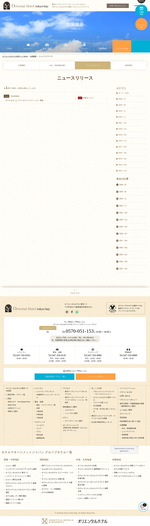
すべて (124, 93)
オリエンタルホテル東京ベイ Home (15, 56)
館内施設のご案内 (70, 407)
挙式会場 (39, 435)
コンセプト (40, 425)
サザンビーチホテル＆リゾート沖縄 (127, 476)
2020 (123, 129)
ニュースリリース (93, 65)
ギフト (65, 418)
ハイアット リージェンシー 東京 (18, 476)
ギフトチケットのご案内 (73, 421)
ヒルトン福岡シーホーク (87, 498)
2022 (122, 117)
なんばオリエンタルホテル (52, 469)
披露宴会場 (40, 438)
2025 (122, 105)
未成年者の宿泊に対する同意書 (133, 438)
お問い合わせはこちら (118, 6)
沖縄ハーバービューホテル (124, 473)
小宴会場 (39, 418)
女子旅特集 (97, 406)
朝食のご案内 (13, 411)
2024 (122, 111)
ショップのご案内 (71, 413)
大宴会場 (39, 411)
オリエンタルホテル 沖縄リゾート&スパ (129, 466)
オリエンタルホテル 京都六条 (53, 479)
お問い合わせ (125, 396)
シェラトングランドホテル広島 (90, 495)
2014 (123, 165)
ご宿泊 (8, 398)
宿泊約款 (123, 417)
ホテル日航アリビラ (121, 469)
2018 (123, 141)
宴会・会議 (39, 402)
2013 (123, 171)
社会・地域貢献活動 (57, 65)
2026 (122, 99)
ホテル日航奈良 (48, 492)
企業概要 (33, 56)
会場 (38, 408)
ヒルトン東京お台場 (13, 479)
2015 (123, 159)
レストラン (39, 388)
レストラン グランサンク (45, 391)
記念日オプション (14, 408)
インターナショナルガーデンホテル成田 (21, 469)
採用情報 (128, 65)
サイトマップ (125, 414)
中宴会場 (39, 414)
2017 (123, 147)
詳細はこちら (95, 98)
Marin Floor (12, 405)
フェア (38, 428)
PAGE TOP (75, 291)
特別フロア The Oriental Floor (19, 402)
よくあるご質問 (126, 410)
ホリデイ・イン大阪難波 (51, 489)
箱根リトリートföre (13, 503)
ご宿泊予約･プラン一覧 (54, 377)
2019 (123, 135)
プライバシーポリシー (128, 400)
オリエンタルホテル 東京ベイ (17, 473)
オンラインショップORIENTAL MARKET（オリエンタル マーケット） (75, 427)
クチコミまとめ (126, 392)
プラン (38, 432)
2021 (123, 123)
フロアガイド (69, 410)
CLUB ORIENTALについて (101, 422)
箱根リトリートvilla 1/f (14, 499)
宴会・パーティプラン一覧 (46, 405)
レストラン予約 (95, 377)
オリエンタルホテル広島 (87, 466)
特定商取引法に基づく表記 (130, 421)
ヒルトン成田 (11, 466)
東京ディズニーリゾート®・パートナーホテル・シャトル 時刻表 (76, 399)
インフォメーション (127, 388)
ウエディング (40, 422)
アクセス (66, 388)
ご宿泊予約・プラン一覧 (15, 395)
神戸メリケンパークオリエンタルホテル (57, 466)
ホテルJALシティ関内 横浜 (16, 496)
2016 (123, 153)
